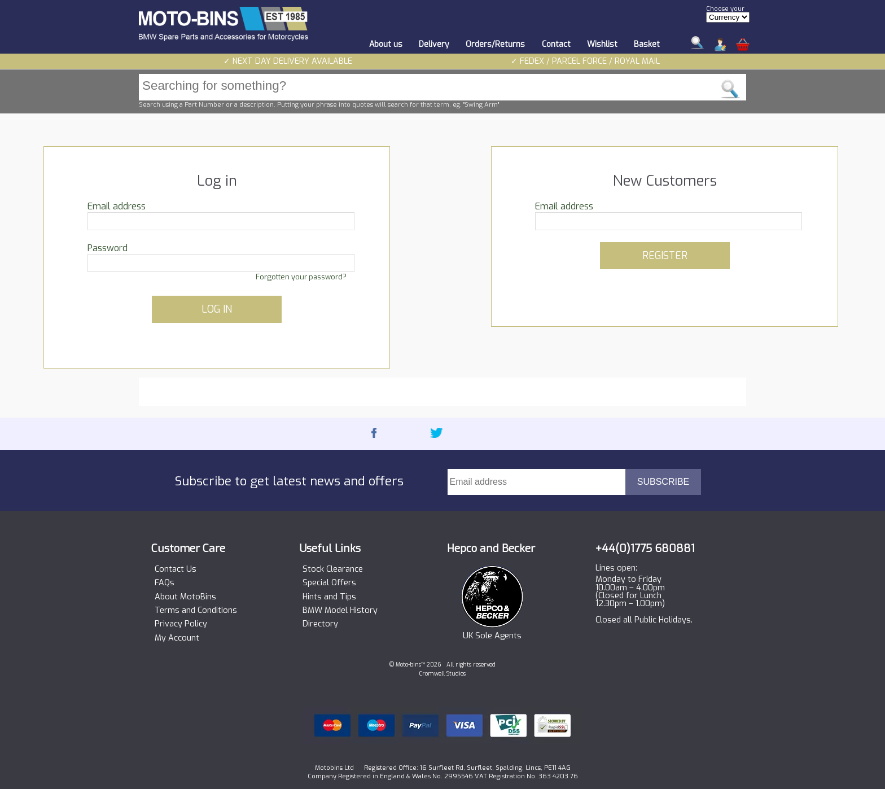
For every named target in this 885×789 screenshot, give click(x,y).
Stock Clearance (333, 569)
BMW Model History (340, 611)
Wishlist (602, 44)
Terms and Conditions (196, 611)
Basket (647, 44)
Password (107, 248)
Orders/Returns (495, 44)
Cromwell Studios (442, 673)
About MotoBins (185, 597)
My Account (177, 638)
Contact (556, 44)
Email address (116, 206)
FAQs (164, 583)
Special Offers (329, 583)
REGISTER (664, 255)
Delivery (434, 44)
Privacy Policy (181, 624)
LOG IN (216, 309)
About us (385, 44)
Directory (320, 624)
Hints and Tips (329, 597)
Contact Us (175, 569)
